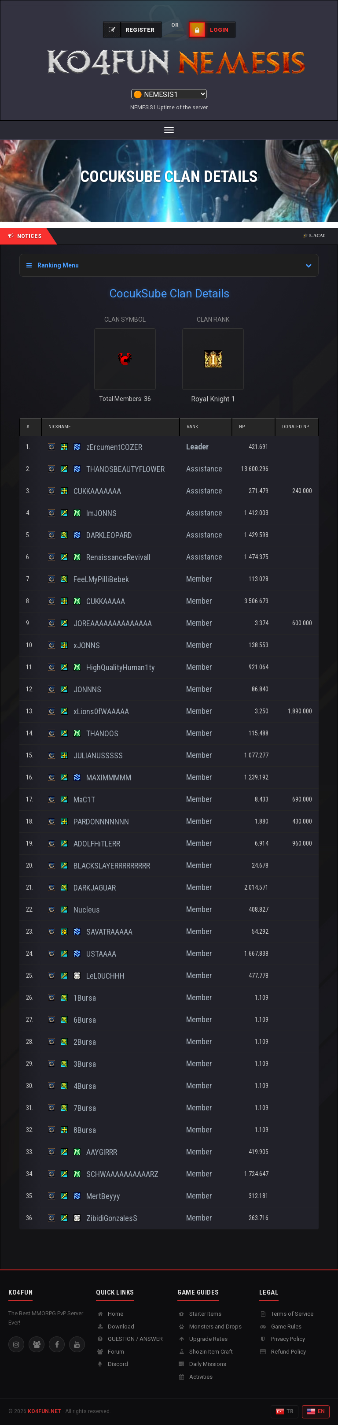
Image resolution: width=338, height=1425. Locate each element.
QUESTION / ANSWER (129, 1339)
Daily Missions (201, 1364)
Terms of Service (286, 1313)
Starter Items (199, 1313)
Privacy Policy (282, 1339)
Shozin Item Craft (205, 1351)
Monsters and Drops (209, 1326)
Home (109, 1313)
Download (115, 1326)
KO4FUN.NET (44, 1411)
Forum (110, 1351)
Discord (112, 1364)
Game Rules (280, 1326)
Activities (195, 1376)
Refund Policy (282, 1351)
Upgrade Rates (202, 1339)
